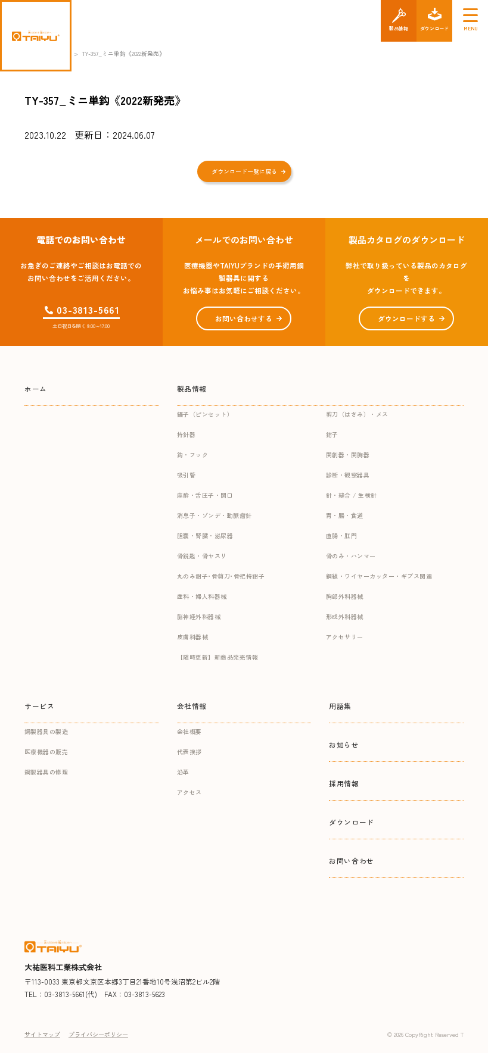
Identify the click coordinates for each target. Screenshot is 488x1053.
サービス (39, 706)
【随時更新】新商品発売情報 (218, 656)
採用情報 (344, 783)
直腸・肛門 (342, 535)
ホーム (35, 388)
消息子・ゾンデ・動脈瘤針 (214, 515)
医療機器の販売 (46, 751)
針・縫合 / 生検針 (351, 494)
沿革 (183, 771)
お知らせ (344, 744)
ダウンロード (351, 822)
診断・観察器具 (348, 474)
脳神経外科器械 (199, 616)
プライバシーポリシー (98, 1034)
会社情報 (192, 706)
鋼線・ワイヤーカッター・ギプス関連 (379, 575)
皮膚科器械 (193, 636)
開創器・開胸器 (348, 454)
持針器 (186, 434)
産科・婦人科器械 (202, 596)
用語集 (340, 706)
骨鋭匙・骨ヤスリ (202, 555)
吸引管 (186, 474)
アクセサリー (344, 636)
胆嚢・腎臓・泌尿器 (205, 535)
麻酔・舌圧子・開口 (205, 494)
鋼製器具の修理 (46, 771)
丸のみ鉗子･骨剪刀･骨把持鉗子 (221, 575)
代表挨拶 (189, 751)
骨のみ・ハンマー (351, 555)
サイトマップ (42, 1034)
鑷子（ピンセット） (205, 414)
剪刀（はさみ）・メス (357, 414)
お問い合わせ (351, 860)
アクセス (189, 792)
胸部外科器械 (344, 596)
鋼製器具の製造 (46, 731)
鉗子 (332, 434)
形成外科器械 (344, 616)
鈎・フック (193, 454)
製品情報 (192, 388)
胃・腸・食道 (344, 515)
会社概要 (189, 731)
